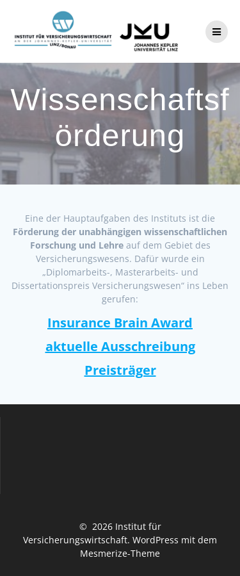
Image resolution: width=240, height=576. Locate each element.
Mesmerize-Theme (120, 553)
